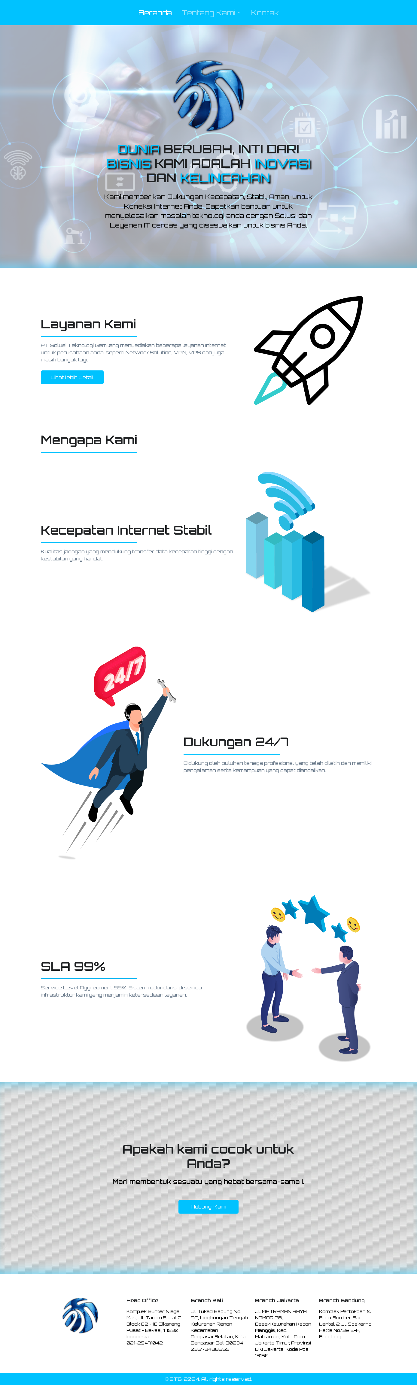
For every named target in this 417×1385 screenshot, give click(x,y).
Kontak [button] (265, 12)
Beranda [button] (155, 12)
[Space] (80, 1315)
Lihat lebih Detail (72, 377)
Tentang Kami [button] (208, 12)
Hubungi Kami (208, 1207)
